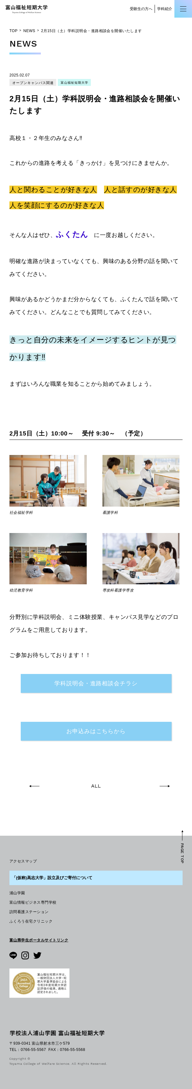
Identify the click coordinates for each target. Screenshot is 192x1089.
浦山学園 (17, 893)
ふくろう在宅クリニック (30, 921)
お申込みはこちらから (96, 731)
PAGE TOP (182, 853)
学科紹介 (164, 9)
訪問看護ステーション (29, 912)
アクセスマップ (23, 861)
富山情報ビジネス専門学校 (33, 902)
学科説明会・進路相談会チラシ (96, 683)
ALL (96, 786)
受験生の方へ (141, 9)
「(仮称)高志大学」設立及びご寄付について (52, 877)
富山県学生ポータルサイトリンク (38, 940)
